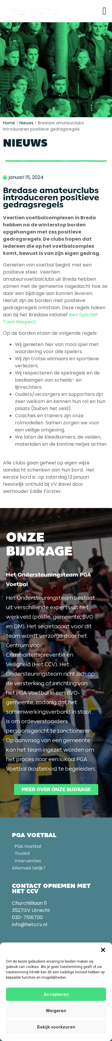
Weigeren (56, 1010)
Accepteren (56, 994)
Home (9, 123)
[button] (103, 950)
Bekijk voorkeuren (56, 1027)
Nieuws (26, 123)
